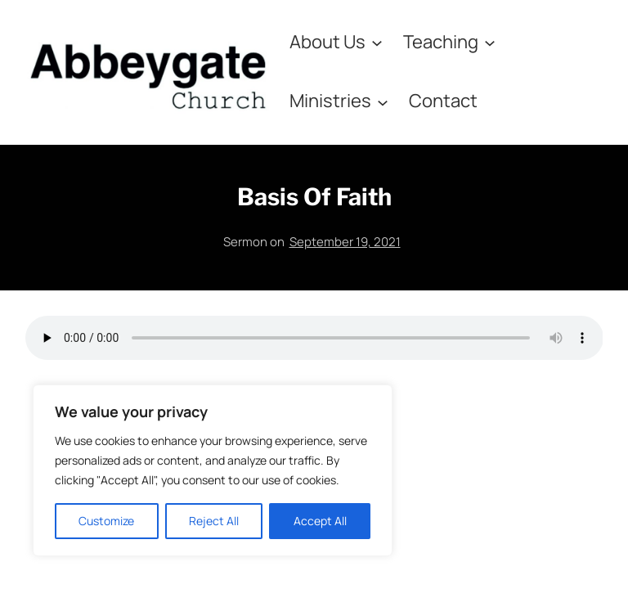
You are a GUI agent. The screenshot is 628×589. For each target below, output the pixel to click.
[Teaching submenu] (490, 41)
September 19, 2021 (345, 241)
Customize (106, 520)
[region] (212, 470)
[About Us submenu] (377, 41)
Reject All (214, 520)
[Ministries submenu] (382, 101)
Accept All (320, 520)
